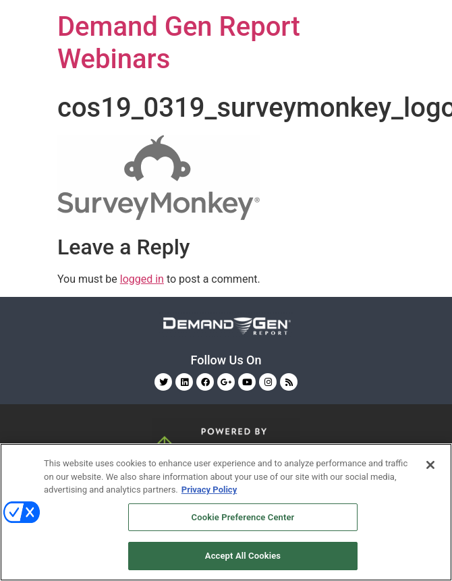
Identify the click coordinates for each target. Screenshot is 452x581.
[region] (226, 512)
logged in (142, 279)
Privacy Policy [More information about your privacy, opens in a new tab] (209, 490)
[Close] (430, 465)
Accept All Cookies (243, 556)
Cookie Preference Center (243, 517)
